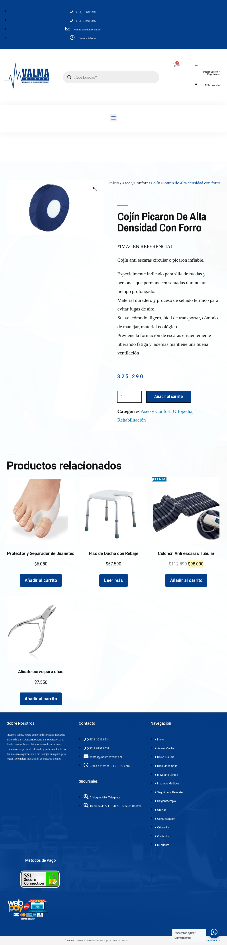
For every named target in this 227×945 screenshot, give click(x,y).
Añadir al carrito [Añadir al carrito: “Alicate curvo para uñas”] (41, 698)
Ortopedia (182, 411)
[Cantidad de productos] (129, 396)
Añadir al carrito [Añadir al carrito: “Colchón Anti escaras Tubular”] (186, 580)
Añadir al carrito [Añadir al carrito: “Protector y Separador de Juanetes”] (41, 580)
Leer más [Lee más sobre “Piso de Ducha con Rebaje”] (113, 580)
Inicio (114, 183)
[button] (113, 117)
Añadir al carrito (168, 396)
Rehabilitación (131, 420)
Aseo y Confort (135, 183)
